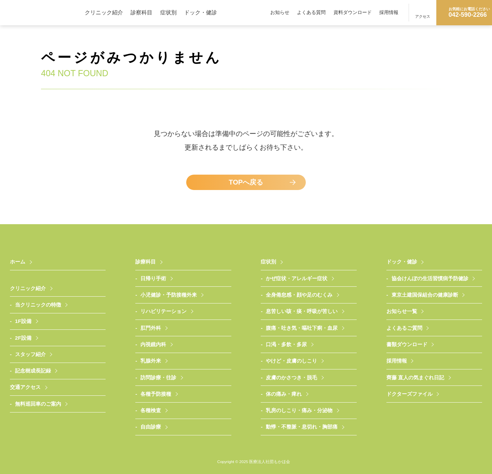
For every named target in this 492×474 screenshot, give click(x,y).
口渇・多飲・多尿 (286, 344)
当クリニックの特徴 (38, 305)
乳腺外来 (150, 361)
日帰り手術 (153, 278)
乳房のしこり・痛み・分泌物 (299, 410)
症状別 (168, 12)
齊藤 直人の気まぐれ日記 (415, 377)
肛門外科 (150, 328)
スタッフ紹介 (30, 354)
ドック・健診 (200, 12)
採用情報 (388, 12)
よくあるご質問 (404, 328)
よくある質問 (311, 12)
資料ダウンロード (352, 12)
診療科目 (145, 262)
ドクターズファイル (409, 394)
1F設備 (23, 321)
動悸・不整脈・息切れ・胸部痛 (302, 427)
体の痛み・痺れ (284, 394)
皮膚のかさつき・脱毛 (291, 377)
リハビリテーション (163, 311)
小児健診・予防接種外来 (168, 295)
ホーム (17, 262)
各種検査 (150, 410)
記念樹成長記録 (33, 371)
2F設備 (23, 338)
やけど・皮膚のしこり (291, 361)
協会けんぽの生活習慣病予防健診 (430, 278)
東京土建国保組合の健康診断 (425, 295)
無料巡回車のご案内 (38, 404)
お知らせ (279, 12)
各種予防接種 (155, 394)
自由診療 (150, 427)
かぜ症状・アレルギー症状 (296, 278)
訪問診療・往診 (158, 377)
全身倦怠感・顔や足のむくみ (299, 295)
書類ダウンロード (406, 344)
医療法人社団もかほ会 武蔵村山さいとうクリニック (42, 12)
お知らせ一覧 (401, 311)
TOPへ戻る (246, 182)
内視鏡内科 (153, 344)
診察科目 (141, 12)
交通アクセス (25, 387)
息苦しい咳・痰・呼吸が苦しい (302, 311)
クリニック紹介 (104, 12)
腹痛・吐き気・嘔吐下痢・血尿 (302, 328)
